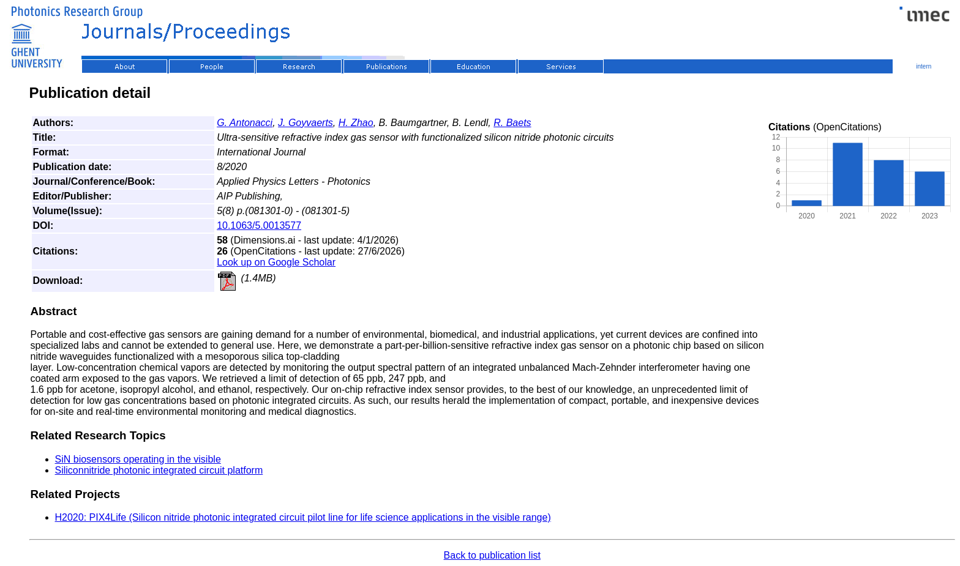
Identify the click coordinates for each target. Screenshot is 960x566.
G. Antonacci (244, 122)
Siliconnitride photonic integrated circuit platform (159, 470)
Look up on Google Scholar (276, 262)
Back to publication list (492, 555)
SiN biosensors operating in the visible (138, 459)
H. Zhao (356, 122)
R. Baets (512, 122)
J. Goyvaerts (305, 122)
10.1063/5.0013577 (259, 225)
